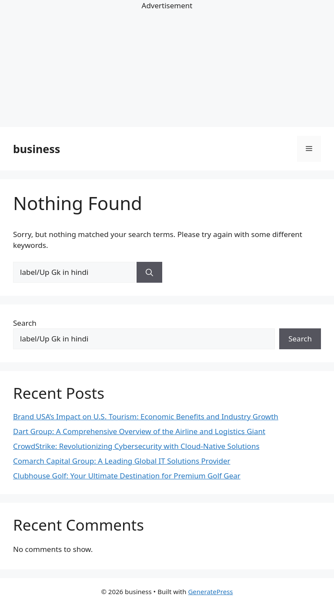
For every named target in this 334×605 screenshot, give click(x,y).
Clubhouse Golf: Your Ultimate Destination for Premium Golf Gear (126, 476)
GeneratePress (210, 591)
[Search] (149, 272)
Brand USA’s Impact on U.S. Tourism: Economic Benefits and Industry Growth (145, 416)
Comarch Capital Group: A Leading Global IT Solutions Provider (121, 461)
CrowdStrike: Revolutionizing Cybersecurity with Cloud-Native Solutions (136, 446)
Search (25, 323)
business (36, 148)
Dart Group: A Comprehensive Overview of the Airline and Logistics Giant (139, 431)
